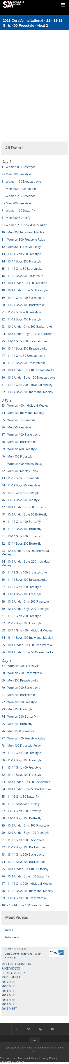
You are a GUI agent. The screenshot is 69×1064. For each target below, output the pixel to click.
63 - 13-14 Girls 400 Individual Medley (26, 630)
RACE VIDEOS (10, 968)
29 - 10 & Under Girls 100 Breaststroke (27, 370)
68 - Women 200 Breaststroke (22, 673)
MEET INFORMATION (16, 964)
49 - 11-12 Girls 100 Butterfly (21, 522)
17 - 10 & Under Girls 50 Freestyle (24, 283)
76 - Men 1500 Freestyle (17, 731)
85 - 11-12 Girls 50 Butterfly (20, 796)
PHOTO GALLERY (13, 973)
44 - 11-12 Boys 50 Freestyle (20, 485)
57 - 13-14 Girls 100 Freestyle (21, 587)
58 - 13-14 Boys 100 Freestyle (21, 594)
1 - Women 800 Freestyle (18, 167)
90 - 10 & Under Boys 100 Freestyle (25, 833)
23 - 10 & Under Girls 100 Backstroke (26, 327)
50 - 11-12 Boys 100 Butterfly (21, 529)
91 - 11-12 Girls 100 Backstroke (22, 840)
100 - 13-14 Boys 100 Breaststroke (25, 905)
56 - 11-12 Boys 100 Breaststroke (24, 580)
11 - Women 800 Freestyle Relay (23, 239)
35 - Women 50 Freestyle (18, 420)
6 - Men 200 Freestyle (16, 203)
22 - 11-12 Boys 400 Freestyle (21, 319)
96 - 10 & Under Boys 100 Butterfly (25, 876)
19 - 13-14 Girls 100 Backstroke (22, 298)
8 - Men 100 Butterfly (16, 218)
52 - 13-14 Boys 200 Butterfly (21, 543)
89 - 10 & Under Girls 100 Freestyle (25, 825)
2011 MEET (9, 991)
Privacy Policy (48, 1058)
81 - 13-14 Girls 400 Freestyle (21, 767)
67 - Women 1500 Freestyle (20, 666)
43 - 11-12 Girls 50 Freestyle (20, 478)
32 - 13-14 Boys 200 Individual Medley (27, 392)
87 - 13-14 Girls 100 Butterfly (21, 811)
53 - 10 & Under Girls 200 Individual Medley (25, 552)
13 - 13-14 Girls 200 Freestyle (21, 254)
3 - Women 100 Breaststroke (21, 181)
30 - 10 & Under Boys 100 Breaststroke (28, 377)
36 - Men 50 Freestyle (16, 427)
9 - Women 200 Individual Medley (24, 225)
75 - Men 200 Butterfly (16, 724)
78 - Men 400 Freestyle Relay (21, 746)
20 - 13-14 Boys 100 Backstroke (23, 305)
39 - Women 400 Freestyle (19, 449)
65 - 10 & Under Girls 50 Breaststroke (27, 645)
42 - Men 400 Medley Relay (19, 471)
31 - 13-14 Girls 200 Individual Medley (26, 385)
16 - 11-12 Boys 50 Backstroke (22, 276)
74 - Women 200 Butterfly (19, 716)
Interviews (12, 937)
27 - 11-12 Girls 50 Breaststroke (23, 356)
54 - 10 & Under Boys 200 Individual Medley (25, 563)
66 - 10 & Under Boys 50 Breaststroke (27, 652)
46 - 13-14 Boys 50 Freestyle (20, 500)
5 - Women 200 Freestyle (18, 196)
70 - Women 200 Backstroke (20, 688)
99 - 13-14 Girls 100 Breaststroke (24, 898)
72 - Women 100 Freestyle (19, 702)
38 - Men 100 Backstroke (18, 442)
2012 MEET (9, 995)
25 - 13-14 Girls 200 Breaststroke (24, 341)
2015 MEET (9, 1009)
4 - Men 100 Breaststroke (19, 189)
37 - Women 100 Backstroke (20, 435)
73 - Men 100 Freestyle (17, 709)
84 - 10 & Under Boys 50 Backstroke (26, 789)
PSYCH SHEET (11, 977)
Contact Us (7, 1058)
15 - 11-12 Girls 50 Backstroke (22, 269)
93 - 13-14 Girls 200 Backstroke (22, 854)
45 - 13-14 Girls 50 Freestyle (20, 493)
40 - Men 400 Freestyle (17, 456)
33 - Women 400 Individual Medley (24, 405)
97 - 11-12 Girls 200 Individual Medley (26, 884)
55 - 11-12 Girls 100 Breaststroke (24, 572)
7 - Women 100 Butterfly (18, 210)
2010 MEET (9, 986)
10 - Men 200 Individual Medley (22, 232)
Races (9, 930)
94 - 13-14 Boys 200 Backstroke (23, 862)
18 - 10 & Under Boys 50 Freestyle (24, 290)
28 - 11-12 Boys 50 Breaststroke (23, 363)
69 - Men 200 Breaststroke (19, 680)
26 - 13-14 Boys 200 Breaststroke (24, 348)
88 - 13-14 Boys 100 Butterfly (21, 818)
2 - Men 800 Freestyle (16, 174)
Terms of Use (26, 1058)
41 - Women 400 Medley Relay (22, 464)
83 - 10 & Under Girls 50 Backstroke (25, 782)
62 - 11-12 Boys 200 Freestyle (21, 623)
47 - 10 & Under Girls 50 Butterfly (24, 507)
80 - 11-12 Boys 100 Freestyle (21, 760)
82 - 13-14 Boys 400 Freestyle (21, 775)
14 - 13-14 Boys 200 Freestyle (21, 261)
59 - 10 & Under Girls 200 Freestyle (25, 601)
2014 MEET (9, 1004)
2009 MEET (9, 982)
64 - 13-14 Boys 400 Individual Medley (27, 638)
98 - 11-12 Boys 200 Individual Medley (27, 891)
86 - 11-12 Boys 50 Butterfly (20, 804)
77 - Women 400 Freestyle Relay (23, 738)
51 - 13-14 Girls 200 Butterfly (21, 536)
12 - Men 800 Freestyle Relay (21, 247)
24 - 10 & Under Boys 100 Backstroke (26, 334)
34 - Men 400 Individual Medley (22, 413)
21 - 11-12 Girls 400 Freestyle (21, 312)
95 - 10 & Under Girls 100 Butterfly (24, 869)
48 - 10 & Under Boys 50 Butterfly (24, 514)
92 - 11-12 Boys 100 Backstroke (23, 847)
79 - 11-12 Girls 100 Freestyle (21, 753)
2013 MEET (9, 1000)
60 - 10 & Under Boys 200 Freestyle (25, 609)
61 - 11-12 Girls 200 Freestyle (21, 616)
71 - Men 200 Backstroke (18, 695)
